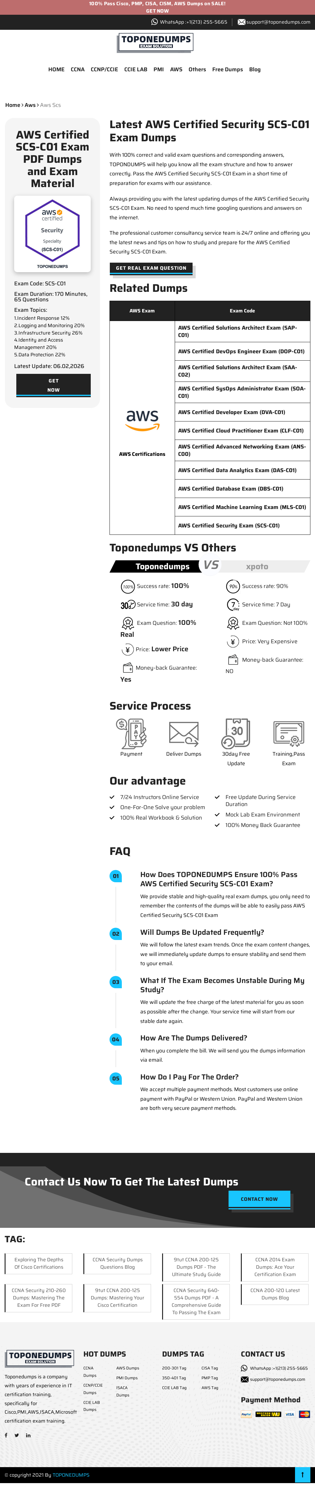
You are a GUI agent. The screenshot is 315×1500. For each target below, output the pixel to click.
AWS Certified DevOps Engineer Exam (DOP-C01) (241, 352)
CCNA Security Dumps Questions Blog (118, 1263)
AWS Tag (209, 1388)
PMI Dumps (127, 1378)
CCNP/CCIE (104, 70)
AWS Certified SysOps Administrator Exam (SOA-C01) (242, 393)
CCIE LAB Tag (174, 1388)
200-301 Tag (174, 1368)
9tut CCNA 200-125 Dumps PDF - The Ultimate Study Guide (196, 1267)
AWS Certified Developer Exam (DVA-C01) (231, 413)
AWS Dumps (127, 1368)
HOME (56, 70)
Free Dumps (227, 70)
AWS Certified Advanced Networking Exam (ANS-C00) (242, 451)
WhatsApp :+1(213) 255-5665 (279, 1368)
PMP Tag (209, 1378)
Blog (255, 70)
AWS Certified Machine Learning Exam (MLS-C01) (242, 507)
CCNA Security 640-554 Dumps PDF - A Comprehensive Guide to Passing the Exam (196, 1302)
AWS (176, 70)
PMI (159, 70)
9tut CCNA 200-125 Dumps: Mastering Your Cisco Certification (117, 1298)
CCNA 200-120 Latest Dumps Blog (275, 1294)
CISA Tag (209, 1368)
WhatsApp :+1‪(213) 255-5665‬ (193, 22)
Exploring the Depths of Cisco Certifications (38, 1263)
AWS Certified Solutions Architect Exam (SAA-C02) (237, 372)
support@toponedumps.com (278, 22)
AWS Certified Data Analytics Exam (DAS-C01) (237, 471)
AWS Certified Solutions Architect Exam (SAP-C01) (237, 332)
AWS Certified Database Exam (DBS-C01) (230, 489)
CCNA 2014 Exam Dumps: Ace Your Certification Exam (275, 1267)
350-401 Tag (174, 1378)
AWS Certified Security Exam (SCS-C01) (229, 526)
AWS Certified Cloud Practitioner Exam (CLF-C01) (241, 431)
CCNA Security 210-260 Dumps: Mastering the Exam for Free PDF (39, 1298)
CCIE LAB (135, 70)
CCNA (78, 70)
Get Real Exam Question (151, 268)
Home (12, 105)
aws (30, 105)
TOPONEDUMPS (71, 1475)
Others (197, 70)
